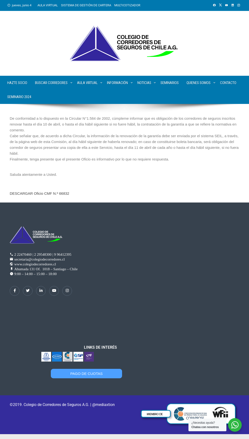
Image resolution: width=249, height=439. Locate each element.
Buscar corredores (51, 83)
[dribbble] (54, 291)
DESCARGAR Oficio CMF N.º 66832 (39, 193)
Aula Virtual (87, 83)
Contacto (228, 83)
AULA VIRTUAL (47, 5)
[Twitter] (28, 291)
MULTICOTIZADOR (127, 5)
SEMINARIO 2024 (19, 97)
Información (117, 83)
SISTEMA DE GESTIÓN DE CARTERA (86, 5)
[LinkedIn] (41, 291)
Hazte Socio (17, 83)
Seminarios (169, 83)
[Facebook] (14, 291)
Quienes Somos (199, 83)
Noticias (144, 83)
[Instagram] (67, 291)
